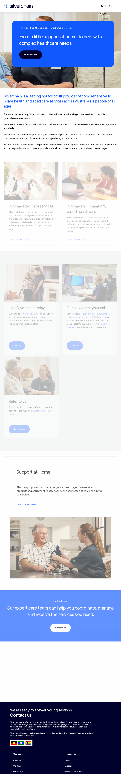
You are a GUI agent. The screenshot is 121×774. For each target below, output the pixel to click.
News (67, 760)
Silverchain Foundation (74, 771)
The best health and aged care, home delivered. (46, 28)
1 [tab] (11, 84)
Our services (30, 54)
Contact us (60, 627)
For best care (60, 601)
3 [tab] (16, 84)
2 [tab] (13, 84)
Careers (68, 766)
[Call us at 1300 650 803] (102, 6)
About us (16, 760)
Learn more (23, 504)
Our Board (17, 766)
